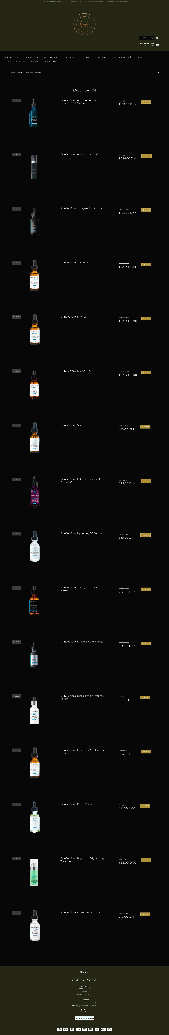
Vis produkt (146, 102)
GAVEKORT (34, 61)
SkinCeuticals (69, 57)
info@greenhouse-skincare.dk (85, 1006)
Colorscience (102, 57)
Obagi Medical (32, 57)
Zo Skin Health (51, 57)
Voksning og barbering (14, 61)
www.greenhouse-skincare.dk (85, 1003)
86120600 (84, 1000)
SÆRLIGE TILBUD (51, 61)
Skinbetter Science (11, 57)
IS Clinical (85, 57)
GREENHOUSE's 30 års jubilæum (128, 57)
